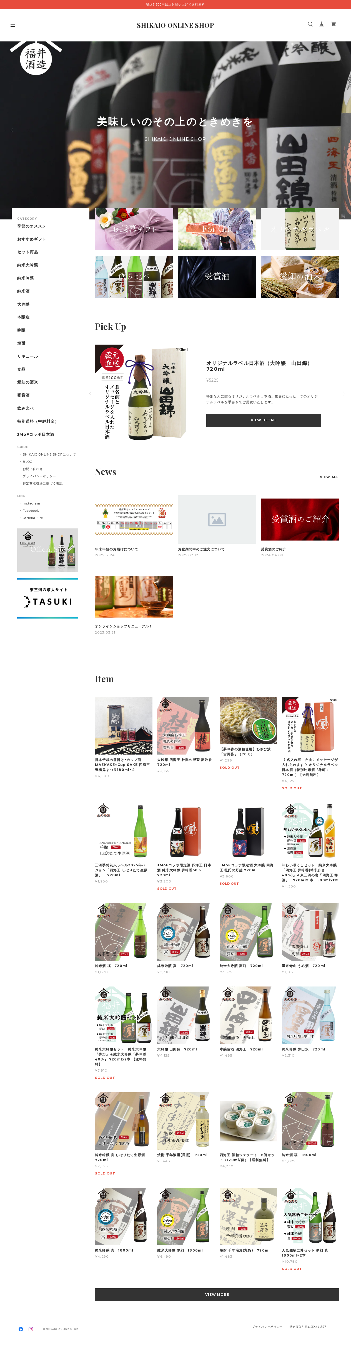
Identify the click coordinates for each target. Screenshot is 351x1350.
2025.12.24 (105, 555)
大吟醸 (23, 304)
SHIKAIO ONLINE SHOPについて (49, 454)
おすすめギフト (31, 239)
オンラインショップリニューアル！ (123, 626)
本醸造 (23, 317)
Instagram (31, 503)
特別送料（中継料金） (38, 421)
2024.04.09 (272, 555)
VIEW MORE (217, 1294)
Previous (12, 130)
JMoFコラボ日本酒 (35, 434)
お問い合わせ (33, 469)
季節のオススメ (31, 226)
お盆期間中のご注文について (201, 549)
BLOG (27, 462)
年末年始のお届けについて (116, 549)
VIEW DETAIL (264, 420)
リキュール (27, 356)
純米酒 (23, 291)
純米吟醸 (25, 278)
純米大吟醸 (27, 265)
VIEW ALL (329, 477)
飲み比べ (25, 408)
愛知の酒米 (27, 382)
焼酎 (21, 343)
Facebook (31, 511)
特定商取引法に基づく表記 (43, 483)
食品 (21, 369)
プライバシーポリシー (39, 476)
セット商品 (27, 252)
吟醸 (21, 330)
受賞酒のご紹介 (273, 549)
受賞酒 (23, 395)
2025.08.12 (188, 555)
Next (338, 130)
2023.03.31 (105, 632)
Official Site (33, 518)
